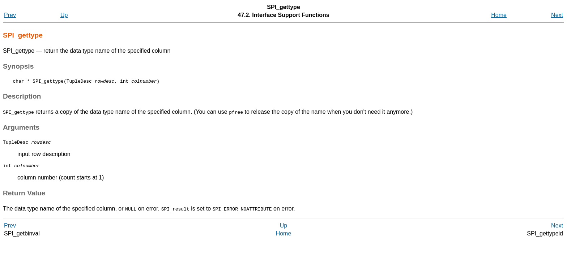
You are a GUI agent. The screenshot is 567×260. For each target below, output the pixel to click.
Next (557, 15)
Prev (10, 15)
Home (499, 15)
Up (64, 15)
